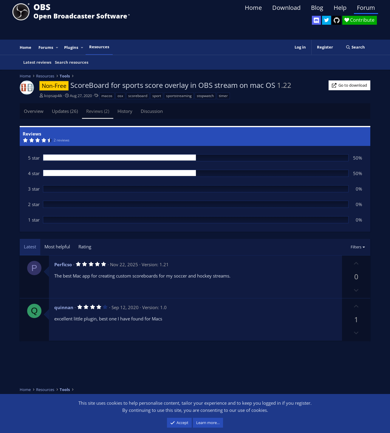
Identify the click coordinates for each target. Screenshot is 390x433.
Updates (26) (65, 111)
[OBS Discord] (316, 20)
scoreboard (137, 95)
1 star (34, 220)
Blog (317, 8)
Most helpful (57, 247)
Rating (84, 247)
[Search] (355, 47)
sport (156, 95)
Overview (34, 111)
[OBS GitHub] (336, 20)
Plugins (71, 47)
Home (253, 8)
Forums (45, 47)
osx (120, 95)
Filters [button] (356, 247)
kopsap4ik (53, 95)
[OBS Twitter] (326, 20)
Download (286, 8)
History (124, 111)
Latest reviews (37, 62)
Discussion (152, 111)
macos (106, 95)
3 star (34, 189)
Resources (99, 46)
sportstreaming (179, 95)
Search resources (71, 62)
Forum (366, 8)
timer (223, 95)
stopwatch (205, 95)
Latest (30, 247)
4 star (34, 173)
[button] (57, 47)
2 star (34, 204)
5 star (34, 158)
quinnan (63, 307)
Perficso (63, 264)
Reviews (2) (97, 111)
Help (340, 8)
